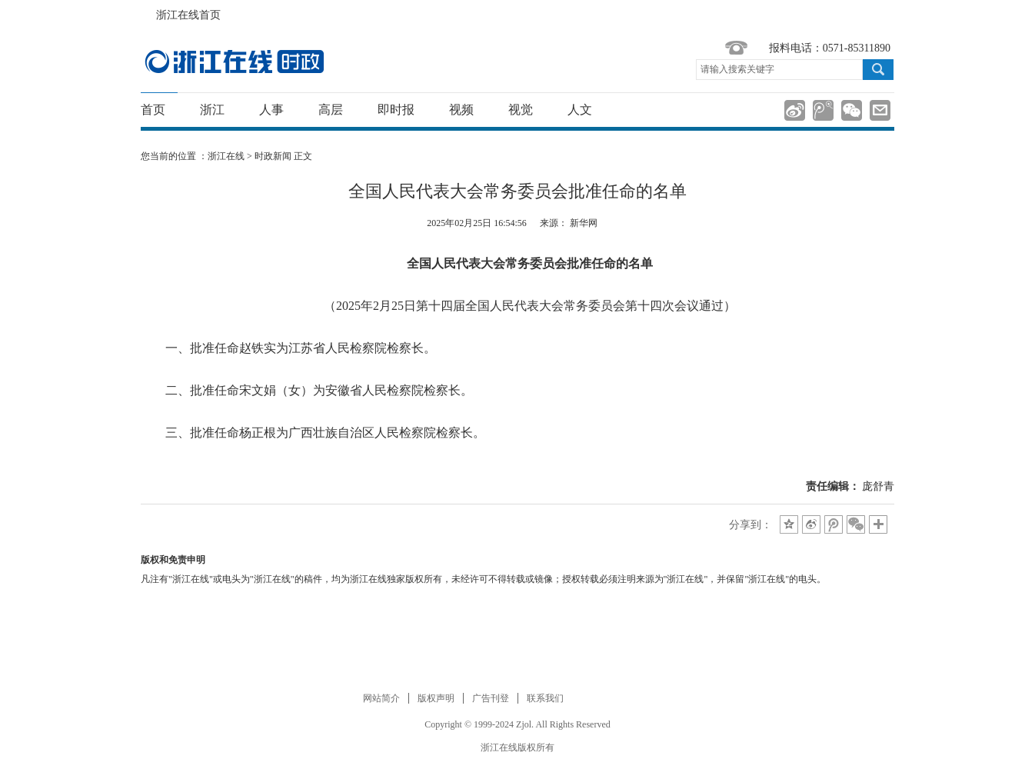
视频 (461, 109)
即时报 (396, 109)
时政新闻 (273, 156)
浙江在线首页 (148, 11)
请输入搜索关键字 (737, 69)
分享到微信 (851, 110)
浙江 (212, 109)
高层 (330, 109)
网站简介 (381, 698)
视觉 (520, 109)
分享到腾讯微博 (823, 110)
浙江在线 (226, 156)
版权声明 (436, 698)
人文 (579, 109)
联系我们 (545, 698)
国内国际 (234, 61)
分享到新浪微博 (794, 110)
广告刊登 (490, 698)
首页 (153, 109)
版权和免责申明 (173, 559)
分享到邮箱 (880, 110)
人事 (271, 109)
